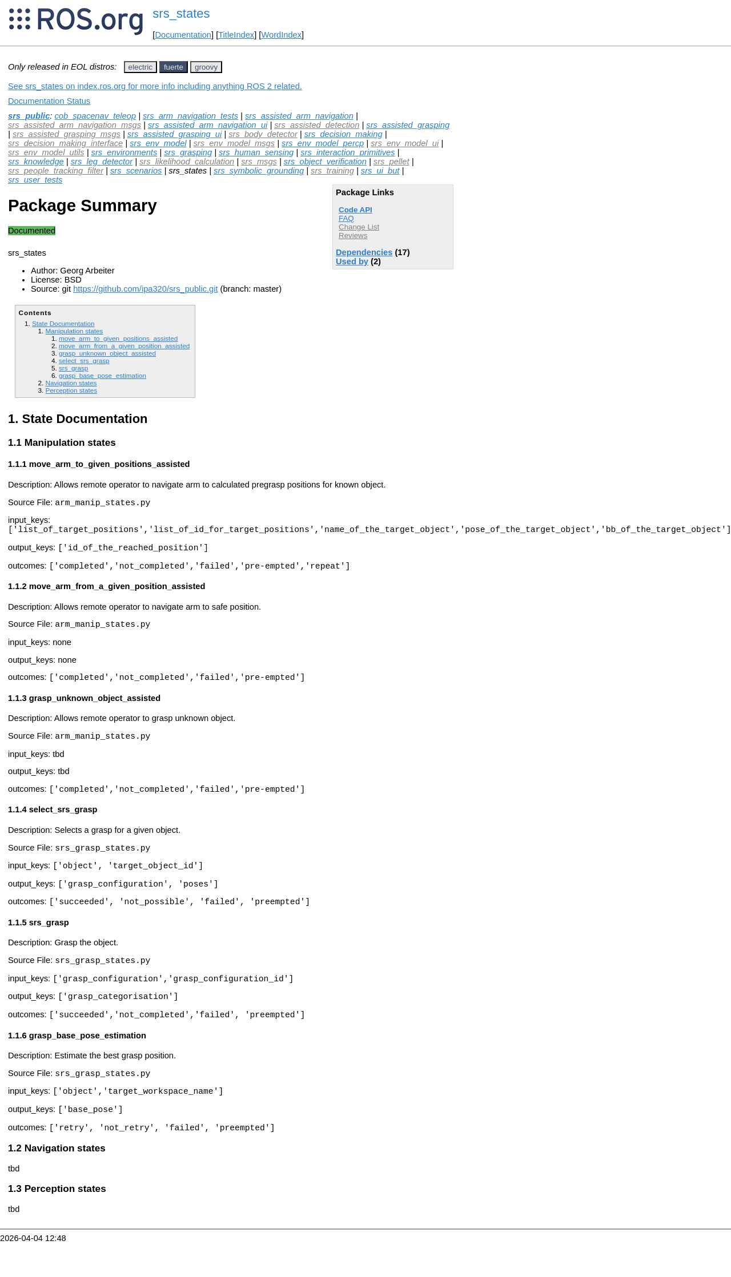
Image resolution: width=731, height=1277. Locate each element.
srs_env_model (158, 143)
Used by (352, 261)
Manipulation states (74, 331)
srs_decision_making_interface (65, 143)
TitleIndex (236, 34)
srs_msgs (259, 161)
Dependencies (364, 252)
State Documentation (63, 323)
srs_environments (124, 152)
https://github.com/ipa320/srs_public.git (145, 288)
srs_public (29, 115)
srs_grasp (73, 368)
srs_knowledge (36, 161)
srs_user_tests (35, 179)
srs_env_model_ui (405, 143)
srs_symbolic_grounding (259, 170)
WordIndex (281, 34)
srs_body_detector (263, 134)
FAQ (346, 218)
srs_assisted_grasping (407, 125)
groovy (206, 67)
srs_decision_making (343, 134)
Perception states (71, 390)
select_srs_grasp (84, 360)
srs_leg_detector (101, 161)
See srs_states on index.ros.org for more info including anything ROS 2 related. (155, 86)
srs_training (332, 170)
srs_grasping (188, 152)
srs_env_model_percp (323, 143)
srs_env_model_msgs (234, 143)
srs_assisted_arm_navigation (299, 115)
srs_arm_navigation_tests (190, 115)
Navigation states (71, 382)
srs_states (181, 13)
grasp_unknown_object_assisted (107, 353)
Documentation (183, 34)
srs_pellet (391, 161)
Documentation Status (49, 101)
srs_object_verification (325, 161)
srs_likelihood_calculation (186, 161)
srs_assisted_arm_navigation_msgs (74, 125)
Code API (355, 210)
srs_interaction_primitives (347, 152)
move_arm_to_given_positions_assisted (118, 338)
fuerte (173, 67)
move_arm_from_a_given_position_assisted (124, 345)
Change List (359, 227)
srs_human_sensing (256, 152)
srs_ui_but (380, 170)
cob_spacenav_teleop (95, 115)
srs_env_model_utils (46, 152)
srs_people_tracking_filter (55, 170)
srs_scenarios (136, 170)
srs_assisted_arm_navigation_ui (207, 125)
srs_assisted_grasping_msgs (67, 134)
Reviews (353, 235)
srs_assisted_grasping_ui (174, 134)
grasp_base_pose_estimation (102, 375)
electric (140, 67)
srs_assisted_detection (316, 125)
